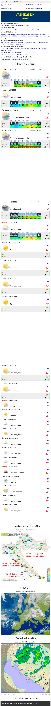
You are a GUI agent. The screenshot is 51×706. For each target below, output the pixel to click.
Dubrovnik (27, 54)
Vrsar (21, 30)
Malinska (22, 34)
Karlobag (3, 38)
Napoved (9, 703)
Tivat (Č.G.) (11, 59)
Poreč (18, 30)
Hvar (25, 48)
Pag (48, 36)
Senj (18, 36)
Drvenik (11, 48)
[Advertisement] (25, 173)
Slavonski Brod (14, 25)
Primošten (22, 44)
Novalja (40, 36)
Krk (27, 34)
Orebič (22, 54)
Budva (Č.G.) (18, 59)
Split (15, 48)
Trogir (2, 48)
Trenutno (16, 703)
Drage (46, 42)
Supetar (18, 48)
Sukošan (20, 42)
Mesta (4, 703)
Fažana (29, 30)
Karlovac (20, 25)
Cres (37, 34)
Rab (21, 36)
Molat (11, 42)
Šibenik (17, 44)
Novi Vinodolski (11, 36)
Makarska (3, 50)
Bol (22, 48)
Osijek (7, 25)
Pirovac (3, 44)
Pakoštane (41, 42)
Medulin (37, 30)
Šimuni (44, 36)
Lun (28, 36)
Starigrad (3, 42)
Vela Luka (3, 54)
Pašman (25, 42)
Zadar (8, 42)
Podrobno (23, 703)
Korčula (9, 54)
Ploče (18, 54)
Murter (8, 44)
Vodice (12, 44)
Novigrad (13, 30)
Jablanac (24, 36)
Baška (33, 34)
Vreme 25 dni (7, 8)
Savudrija (3, 30)
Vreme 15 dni (7, 5)
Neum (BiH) (4, 59)
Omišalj (17, 34)
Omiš (38, 48)
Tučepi (9, 50)
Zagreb (3, 25)
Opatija (3, 34)
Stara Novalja (33, 36)
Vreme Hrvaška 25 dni (35, 8)
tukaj (37, 531)
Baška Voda (44, 48)
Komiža (34, 48)
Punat (30, 34)
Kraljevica (12, 34)
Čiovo (6, 48)
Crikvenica (4, 36)
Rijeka (7, 34)
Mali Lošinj (42, 34)
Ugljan (16, 42)
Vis (31, 48)
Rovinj (25, 30)
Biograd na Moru (32, 42)
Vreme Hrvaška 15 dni (35, 5)
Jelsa (28, 48)
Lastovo (14, 54)
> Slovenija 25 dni (32, 703)
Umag (8, 30)
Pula (33, 30)
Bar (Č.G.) (25, 59)
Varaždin (26, 25)
